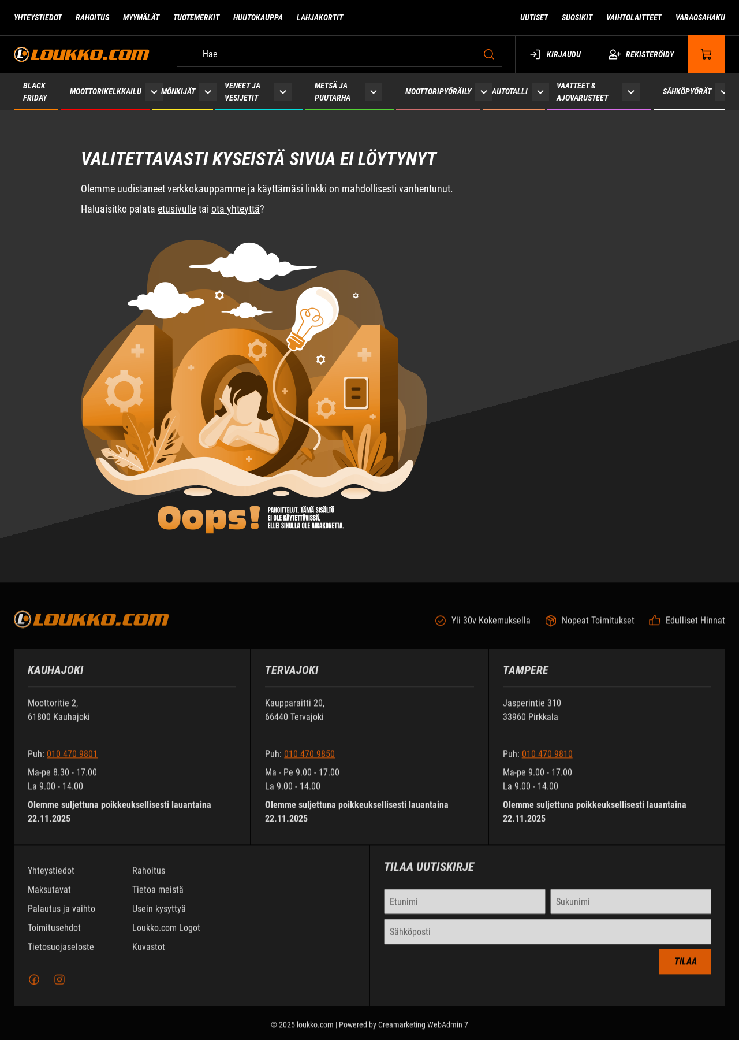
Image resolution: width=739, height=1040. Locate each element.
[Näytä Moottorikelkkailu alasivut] (154, 91)
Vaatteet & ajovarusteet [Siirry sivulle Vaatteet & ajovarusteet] (582, 91)
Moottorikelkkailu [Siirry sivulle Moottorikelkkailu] (105, 91)
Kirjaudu (555, 54)
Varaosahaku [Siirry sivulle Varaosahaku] (700, 17)
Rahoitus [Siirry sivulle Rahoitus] (92, 17)
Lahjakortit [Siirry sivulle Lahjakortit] (320, 17)
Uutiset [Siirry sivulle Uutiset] (534, 17)
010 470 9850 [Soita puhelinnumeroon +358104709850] (309, 760)
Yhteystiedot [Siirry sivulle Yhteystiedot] (38, 17)
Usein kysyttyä (159, 915)
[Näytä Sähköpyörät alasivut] (724, 91)
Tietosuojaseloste (61, 953)
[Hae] (339, 54)
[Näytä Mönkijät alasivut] (208, 91)
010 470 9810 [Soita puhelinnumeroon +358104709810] (547, 760)
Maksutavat (49, 896)
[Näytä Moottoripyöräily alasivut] (484, 91)
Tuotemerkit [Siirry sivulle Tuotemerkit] (196, 17)
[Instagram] (59, 986)
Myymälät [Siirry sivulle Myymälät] (141, 17)
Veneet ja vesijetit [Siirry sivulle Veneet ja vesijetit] (242, 91)
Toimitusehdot (54, 934)
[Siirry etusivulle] (82, 54)
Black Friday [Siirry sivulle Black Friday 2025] (35, 91)
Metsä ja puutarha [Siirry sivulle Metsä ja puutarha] (332, 91)
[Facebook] (34, 986)
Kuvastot (148, 953)
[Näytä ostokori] (706, 54)
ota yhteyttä (235, 209)
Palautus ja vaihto (61, 915)
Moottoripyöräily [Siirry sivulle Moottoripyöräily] (438, 91)
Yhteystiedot (51, 877)
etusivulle (177, 209)
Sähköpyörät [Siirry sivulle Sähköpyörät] (687, 91)
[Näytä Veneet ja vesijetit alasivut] (283, 91)
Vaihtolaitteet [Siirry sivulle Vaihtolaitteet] (634, 17)
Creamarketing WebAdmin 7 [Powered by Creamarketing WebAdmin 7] (423, 1031)
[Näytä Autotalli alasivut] (540, 91)
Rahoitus (148, 877)
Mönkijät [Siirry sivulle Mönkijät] (178, 91)
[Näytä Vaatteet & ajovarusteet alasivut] (631, 91)
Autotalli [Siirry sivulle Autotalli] (510, 91)
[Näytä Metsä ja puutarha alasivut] (373, 91)
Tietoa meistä (158, 896)
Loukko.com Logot (166, 934)
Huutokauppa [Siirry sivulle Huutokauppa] (258, 17)
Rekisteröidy (641, 54)
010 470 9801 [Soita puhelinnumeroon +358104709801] (72, 760)
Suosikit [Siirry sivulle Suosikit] (577, 17)
